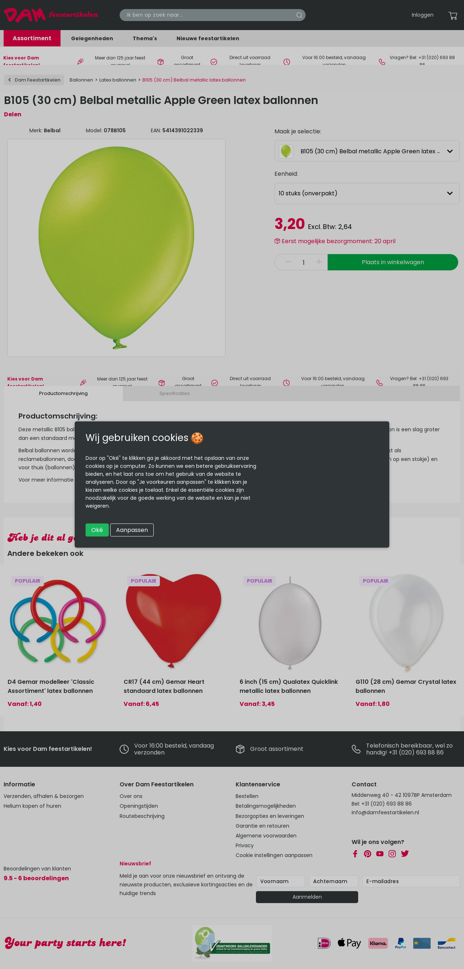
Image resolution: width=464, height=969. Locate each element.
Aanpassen (132, 530)
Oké (97, 530)
